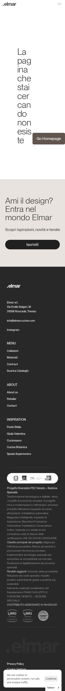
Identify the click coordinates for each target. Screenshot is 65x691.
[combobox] (53, 687)
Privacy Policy (15, 664)
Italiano (50, 687)
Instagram (13, 330)
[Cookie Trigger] (16, 669)
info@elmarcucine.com (21, 320)
